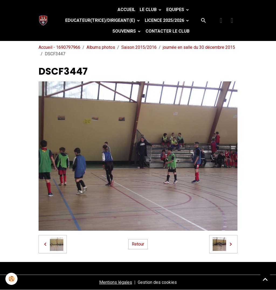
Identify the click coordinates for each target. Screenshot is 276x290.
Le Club (149, 9)
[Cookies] (11, 279)
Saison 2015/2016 (139, 47)
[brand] (44, 20)
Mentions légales (115, 282)
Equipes (175, 9)
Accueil (126, 9)
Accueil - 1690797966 (59, 47)
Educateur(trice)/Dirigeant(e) (100, 20)
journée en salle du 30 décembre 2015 (199, 47)
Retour (138, 244)
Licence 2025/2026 (165, 20)
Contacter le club (167, 31)
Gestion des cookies (157, 282)
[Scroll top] (265, 279)
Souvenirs (124, 31)
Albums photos (101, 47)
